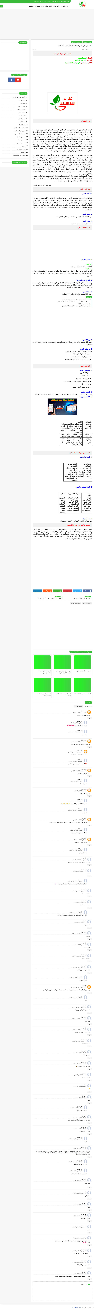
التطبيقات (22, 103)
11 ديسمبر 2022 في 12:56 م (78, 967)
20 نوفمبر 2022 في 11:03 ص (74, 881)
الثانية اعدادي (87, 42)
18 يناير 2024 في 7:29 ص (79, 1117)
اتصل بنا (44, 1)
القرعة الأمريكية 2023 (84, 304)
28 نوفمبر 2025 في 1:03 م (79, 1273)
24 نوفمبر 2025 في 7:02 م (75, 997)
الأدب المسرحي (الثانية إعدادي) (82, 693)
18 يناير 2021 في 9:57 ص (79, 820)
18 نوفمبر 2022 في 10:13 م (79, 871)
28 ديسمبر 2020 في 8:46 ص (78, 771)
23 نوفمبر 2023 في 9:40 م (79, 1063)
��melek (83, 985)
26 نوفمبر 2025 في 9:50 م (79, 1251)
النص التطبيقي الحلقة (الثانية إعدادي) (63, 694)
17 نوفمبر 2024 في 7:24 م (75, 801)
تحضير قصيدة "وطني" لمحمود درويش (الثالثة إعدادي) (76, 299)
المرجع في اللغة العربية (19, 130)
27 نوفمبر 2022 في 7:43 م (79, 922)
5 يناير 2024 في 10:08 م (80, 1086)
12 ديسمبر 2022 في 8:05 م (79, 1007)
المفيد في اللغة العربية (19, 134)
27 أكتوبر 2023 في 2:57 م (75, 850)
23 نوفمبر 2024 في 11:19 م (75, 810)
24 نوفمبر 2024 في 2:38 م (79, 1180)
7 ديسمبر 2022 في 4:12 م (79, 944)
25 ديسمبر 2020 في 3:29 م (75, 752)
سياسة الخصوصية (56, 1)
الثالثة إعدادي (48, 6)
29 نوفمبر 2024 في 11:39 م (75, 1161)
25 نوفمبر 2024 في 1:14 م (79, 1193)
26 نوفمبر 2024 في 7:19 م (75, 1139)
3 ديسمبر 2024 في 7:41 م (79, 1204)
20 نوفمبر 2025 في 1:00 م (79, 1215)
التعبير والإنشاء (21, 106)
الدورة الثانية (22, 124)
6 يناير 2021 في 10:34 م (80, 790)
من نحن (48, 1)
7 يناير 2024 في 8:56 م (76, 1107)
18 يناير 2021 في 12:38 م (79, 840)
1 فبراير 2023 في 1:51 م (76, 781)
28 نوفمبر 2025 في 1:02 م (79, 1262)
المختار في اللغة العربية (19, 127)
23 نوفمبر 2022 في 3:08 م (79, 902)
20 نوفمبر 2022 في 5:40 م (79, 891)
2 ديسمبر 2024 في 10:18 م (75, 977)
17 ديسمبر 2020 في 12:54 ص (78, 741)
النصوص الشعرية (21, 137)
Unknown (83, 711)
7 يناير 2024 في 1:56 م (80, 1097)
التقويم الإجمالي (21, 109)
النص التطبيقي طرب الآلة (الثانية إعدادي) (44, 672)
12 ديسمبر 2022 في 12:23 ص (78, 987)
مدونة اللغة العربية (76, 1307)
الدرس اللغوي (21, 118)
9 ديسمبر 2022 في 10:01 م (79, 956)
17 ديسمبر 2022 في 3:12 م (79, 1041)
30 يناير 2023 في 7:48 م (80, 1052)
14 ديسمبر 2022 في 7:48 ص (78, 1018)
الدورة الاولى (22, 121)
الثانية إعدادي (56, 6)
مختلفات (31, 6)
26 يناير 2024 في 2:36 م (80, 1128)
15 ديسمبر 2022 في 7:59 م (79, 1030)
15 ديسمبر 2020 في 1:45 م (79, 712)
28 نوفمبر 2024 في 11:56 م (75, 732)
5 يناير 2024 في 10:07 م (76, 723)
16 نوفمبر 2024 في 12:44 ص (78, 1148)
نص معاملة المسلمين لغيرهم (83, 671)
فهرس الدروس (37, 1)
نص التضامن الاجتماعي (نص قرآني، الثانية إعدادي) (63, 672)
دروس (23, 146)
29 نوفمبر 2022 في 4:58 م (75, 761)
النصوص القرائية (76, 42)
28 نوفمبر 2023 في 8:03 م (75, 912)
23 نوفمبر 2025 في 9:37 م (79, 1238)
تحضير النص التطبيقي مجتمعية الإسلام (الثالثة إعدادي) (76, 306)
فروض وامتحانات (39, 6)
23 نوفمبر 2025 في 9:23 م (79, 1227)
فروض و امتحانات (21, 149)
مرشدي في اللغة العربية (19, 155)
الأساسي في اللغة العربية (19, 97)
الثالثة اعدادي (22, 112)
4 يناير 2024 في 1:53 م (80, 1075)
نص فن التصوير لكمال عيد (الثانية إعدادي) (44, 694)
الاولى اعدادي (22, 100)
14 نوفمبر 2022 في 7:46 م (79, 859)
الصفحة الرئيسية (65, 1)
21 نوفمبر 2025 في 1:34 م (75, 1170)
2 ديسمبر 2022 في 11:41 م (79, 933)
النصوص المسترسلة (20, 143)
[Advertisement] (47, 25)
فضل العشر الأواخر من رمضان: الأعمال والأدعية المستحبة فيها (73, 301)
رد (89, 718)
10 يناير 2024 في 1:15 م (76, 830)
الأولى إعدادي (64, 6)
